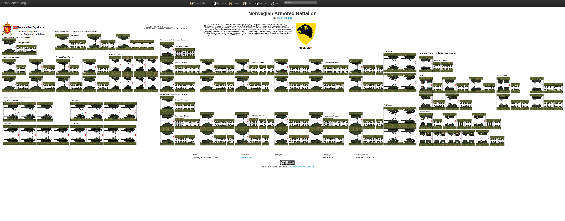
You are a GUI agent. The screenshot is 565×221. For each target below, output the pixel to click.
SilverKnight (284, 18)
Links (247, 3)
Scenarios (219, 3)
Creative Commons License (301, 167)
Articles (234, 3)
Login (275, 3)
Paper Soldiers (199, 3)
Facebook (260, 3)
